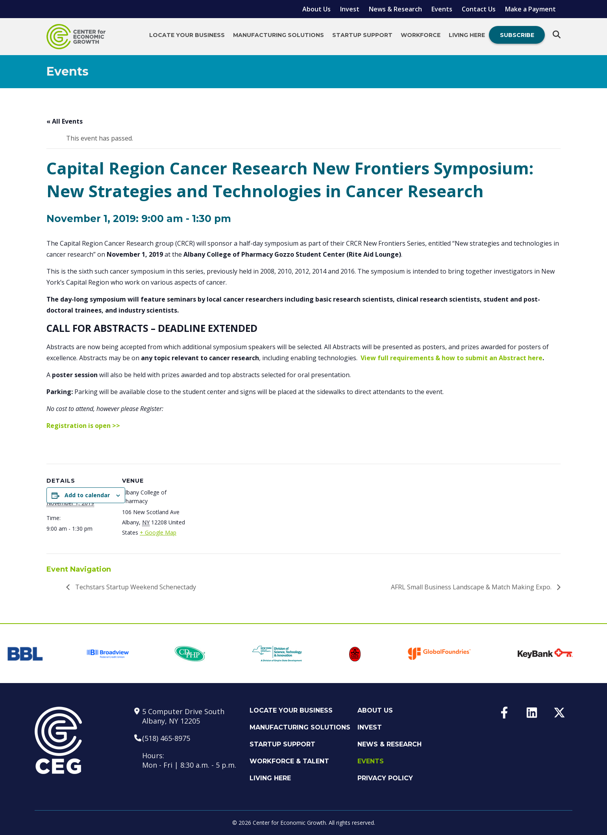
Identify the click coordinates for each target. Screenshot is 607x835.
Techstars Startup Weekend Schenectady (135, 587)
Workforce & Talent (289, 761)
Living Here (467, 35)
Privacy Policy (385, 778)
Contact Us (479, 9)
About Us (316, 9)
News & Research (395, 9)
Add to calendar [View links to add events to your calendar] (87, 495)
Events (441, 9)
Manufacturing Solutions (278, 35)
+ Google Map (158, 532)
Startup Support (362, 35)
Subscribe (517, 35)
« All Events (64, 121)
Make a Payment (530, 9)
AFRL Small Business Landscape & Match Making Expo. (472, 587)
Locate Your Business (187, 35)
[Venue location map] (390, 505)
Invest (349, 9)
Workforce (420, 35)
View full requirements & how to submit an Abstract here (451, 358)
